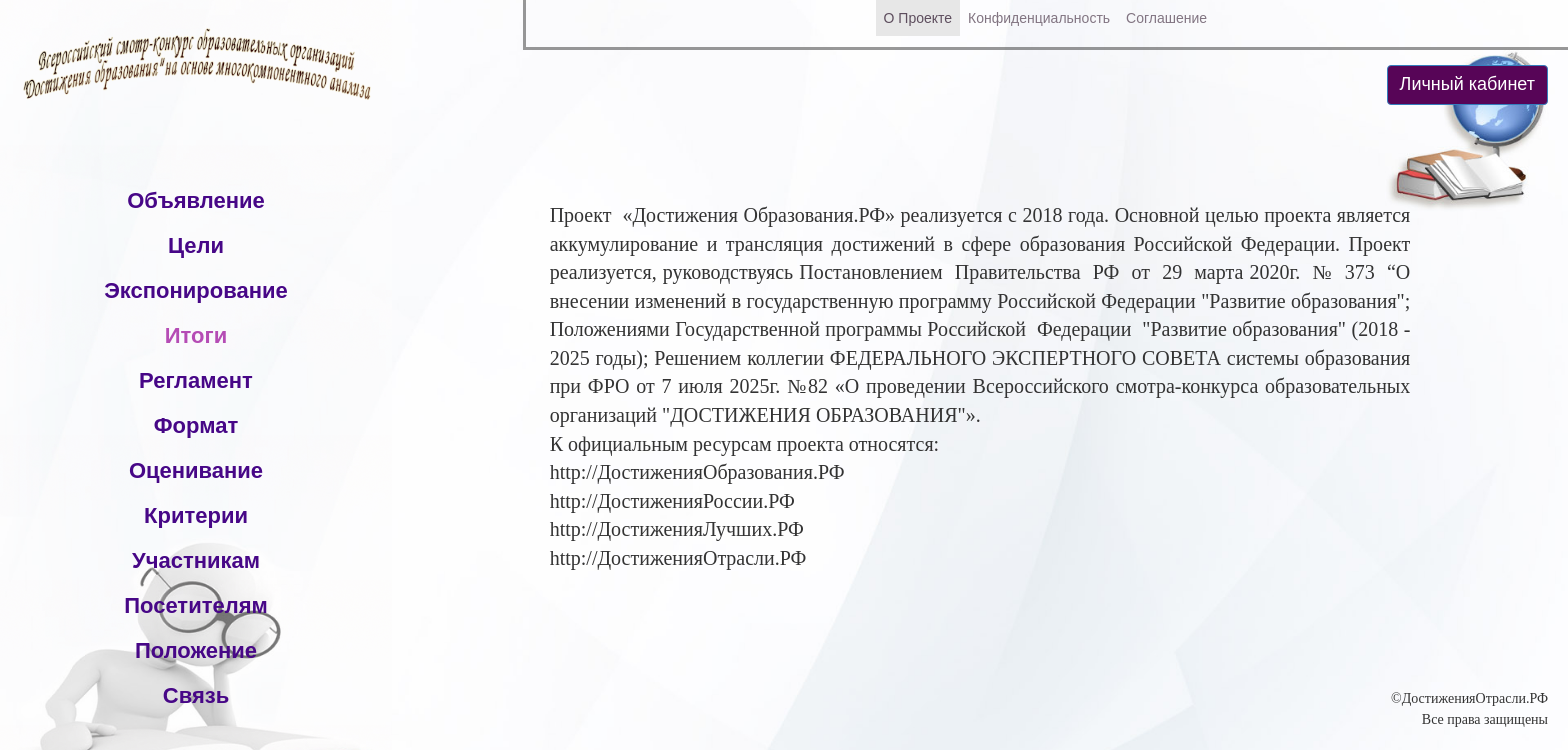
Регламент (196, 380)
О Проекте (918, 18)
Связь (196, 695)
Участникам (196, 560)
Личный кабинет (1467, 84)
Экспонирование (196, 290)
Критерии (196, 515)
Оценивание (196, 470)
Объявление (196, 200)
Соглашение (1166, 18)
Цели (196, 245)
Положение (196, 650)
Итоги (196, 335)
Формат (196, 425)
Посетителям (196, 605)
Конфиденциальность (1039, 18)
